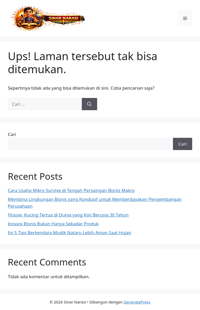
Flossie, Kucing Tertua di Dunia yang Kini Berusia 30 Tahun (68, 215)
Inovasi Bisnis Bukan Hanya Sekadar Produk (53, 224)
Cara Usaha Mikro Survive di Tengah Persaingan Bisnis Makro (71, 190)
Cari (12, 134)
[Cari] (89, 104)
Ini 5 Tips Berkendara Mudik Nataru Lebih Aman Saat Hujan (69, 232)
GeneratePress (137, 302)
